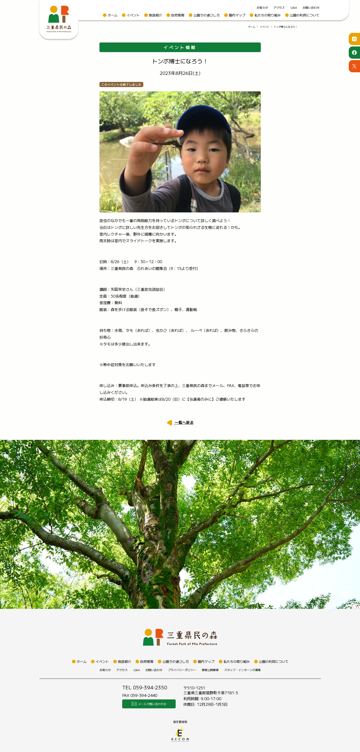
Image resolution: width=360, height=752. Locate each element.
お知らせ (262, 7)
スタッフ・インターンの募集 (242, 670)
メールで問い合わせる (149, 704)
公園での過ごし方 (206, 15)
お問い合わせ (311, 7)
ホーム (112, 15)
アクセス (279, 7)
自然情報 (177, 15)
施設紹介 (155, 15)
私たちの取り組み (267, 15)
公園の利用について (304, 15)
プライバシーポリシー (182, 670)
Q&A (293, 7)
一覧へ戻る (183, 422)
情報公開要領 (210, 670)
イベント (133, 15)
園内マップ (237, 15)
